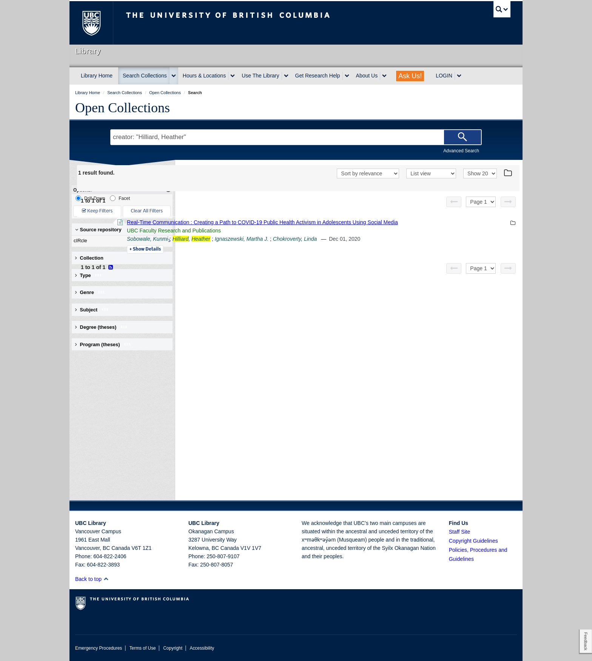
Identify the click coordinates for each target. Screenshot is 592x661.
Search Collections (145, 76)
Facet (120, 198)
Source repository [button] (98, 229)
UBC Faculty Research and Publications (277, 231)
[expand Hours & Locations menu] (232, 76)
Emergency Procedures (98, 648)
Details (248, 249)
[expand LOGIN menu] (459, 76)
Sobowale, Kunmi (250, 239)
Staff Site (459, 532)
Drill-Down (90, 198)
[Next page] (508, 202)
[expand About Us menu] (384, 76)
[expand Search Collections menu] (173, 76)
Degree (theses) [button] (101, 327)
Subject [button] (92, 310)
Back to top (92, 579)
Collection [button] (89, 258)
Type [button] (88, 275)
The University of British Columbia (91, 23)
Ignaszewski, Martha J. (345, 239)
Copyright (172, 648)
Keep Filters (97, 211)
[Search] (462, 137)
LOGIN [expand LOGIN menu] (444, 76)
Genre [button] (90, 292)
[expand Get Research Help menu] (347, 76)
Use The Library (260, 76)
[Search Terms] (296, 137)
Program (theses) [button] (103, 344)
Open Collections (122, 107)
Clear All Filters (147, 211)
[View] (431, 173)
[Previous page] (453, 202)
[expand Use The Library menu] (286, 76)
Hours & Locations (204, 76)
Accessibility (202, 648)
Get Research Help (317, 76)
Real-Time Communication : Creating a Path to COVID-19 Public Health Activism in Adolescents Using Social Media (365, 222)
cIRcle (120, 241)
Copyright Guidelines (473, 541)
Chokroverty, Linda (398, 239)
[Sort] (368, 173)
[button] (106, 579)
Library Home (97, 76)
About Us (367, 76)
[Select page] (481, 202)
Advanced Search (461, 150)
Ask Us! (410, 76)
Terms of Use (143, 648)
